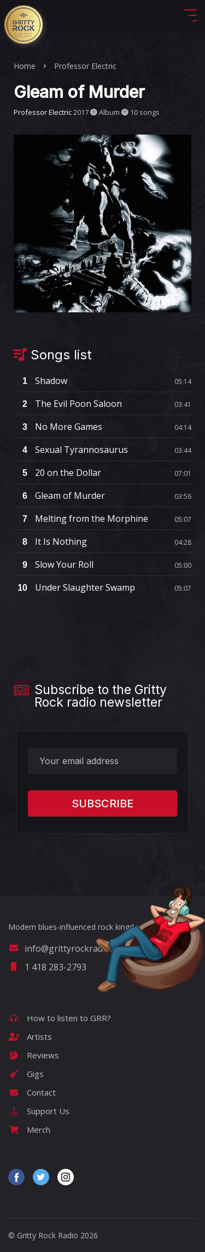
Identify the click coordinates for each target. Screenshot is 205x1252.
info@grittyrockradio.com (68, 948)
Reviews (33, 1055)
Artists (30, 1036)
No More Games (58, 427)
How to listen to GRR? (59, 1017)
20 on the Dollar (57, 473)
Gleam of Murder (59, 496)
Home (25, 66)
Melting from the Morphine (81, 519)
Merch (29, 1129)
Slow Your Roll (53, 564)
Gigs (26, 1073)
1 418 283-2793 (47, 967)
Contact (32, 1092)
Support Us (38, 1110)
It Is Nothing (50, 541)
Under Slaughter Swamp (74, 587)
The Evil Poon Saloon (68, 404)
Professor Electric (85, 66)
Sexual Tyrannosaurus (71, 450)
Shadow (40, 381)
